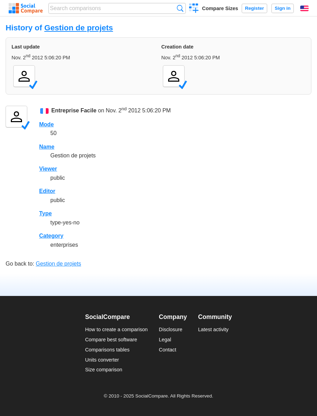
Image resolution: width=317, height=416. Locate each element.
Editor (47, 191)
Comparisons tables (107, 349)
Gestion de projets (78, 27)
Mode (46, 124)
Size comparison (103, 369)
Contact (167, 349)
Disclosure (170, 329)
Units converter (102, 360)
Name (47, 147)
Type (45, 213)
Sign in (282, 8)
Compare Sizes (220, 8)
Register (254, 8)
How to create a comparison (116, 329)
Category (51, 236)
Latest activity (213, 329)
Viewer (48, 169)
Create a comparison (194, 9)
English (304, 8)
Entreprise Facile (73, 111)
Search (180, 8)
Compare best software (111, 339)
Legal (165, 339)
